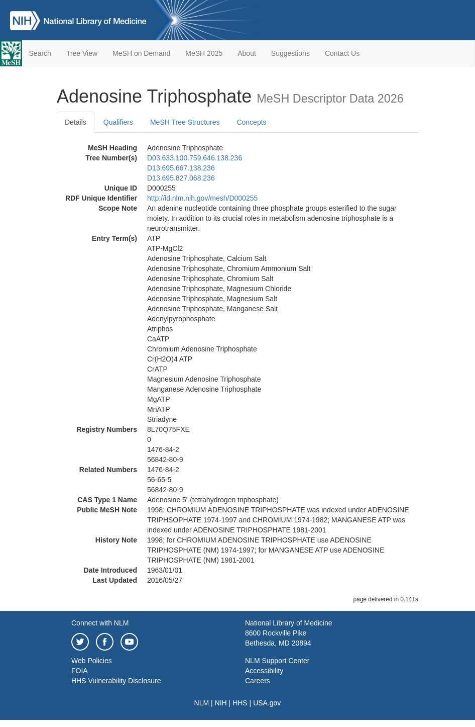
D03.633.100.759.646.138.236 (194, 158)
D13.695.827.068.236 (181, 178)
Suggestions (290, 53)
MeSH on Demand (141, 53)
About (247, 53)
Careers (257, 681)
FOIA (79, 671)
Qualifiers (118, 122)
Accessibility (264, 671)
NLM (201, 703)
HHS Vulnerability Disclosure (116, 681)
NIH (221, 703)
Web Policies (91, 661)
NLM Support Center (277, 661)
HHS (240, 703)
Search (40, 53)
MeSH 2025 (203, 53)
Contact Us (342, 53)
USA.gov (267, 703)
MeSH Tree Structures (185, 122)
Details (75, 122)
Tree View (81, 53)
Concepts (251, 122)
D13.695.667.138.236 (181, 168)
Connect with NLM (100, 623)
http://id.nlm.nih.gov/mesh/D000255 (202, 198)
